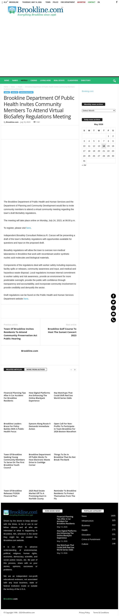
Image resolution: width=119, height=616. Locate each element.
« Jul (84, 165)
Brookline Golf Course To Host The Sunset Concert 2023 (62, 332)
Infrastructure (26, 92)
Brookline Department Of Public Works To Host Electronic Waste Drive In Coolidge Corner (40, 459)
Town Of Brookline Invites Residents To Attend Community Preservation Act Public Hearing (20, 333)
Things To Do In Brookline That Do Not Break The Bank (65, 457)
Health (20, 87)
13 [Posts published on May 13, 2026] (99, 146)
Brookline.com (12, 122)
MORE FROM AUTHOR (35, 369)
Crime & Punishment (91, 539)
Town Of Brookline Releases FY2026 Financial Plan (13, 493)
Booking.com (87, 91)
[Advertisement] (59, 53)
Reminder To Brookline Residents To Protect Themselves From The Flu (65, 494)
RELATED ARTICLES (14, 369)
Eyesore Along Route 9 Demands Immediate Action (39, 426)
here (28, 228)
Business (86, 525)
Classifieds (73, 80)
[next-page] (74, 369)
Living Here (45, 80)
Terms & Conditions (101, 612)
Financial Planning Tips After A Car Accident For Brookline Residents (15, 396)
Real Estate (59, 80)
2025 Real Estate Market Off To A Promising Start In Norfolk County (37, 494)
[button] (114, 81)
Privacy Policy (84, 612)
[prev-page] (71, 369)
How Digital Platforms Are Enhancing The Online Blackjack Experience (39, 396)
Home (6, 87)
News (6, 80)
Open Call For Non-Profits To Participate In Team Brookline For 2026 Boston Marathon (65, 427)
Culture (85, 544)
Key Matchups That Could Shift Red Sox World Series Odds (63, 395)
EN (99, 2)
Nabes (15, 80)
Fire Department (68, 2)
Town (48, 2)
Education (86, 535)
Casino (34, 80)
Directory (85, 80)
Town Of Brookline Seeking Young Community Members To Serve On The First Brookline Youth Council (14, 461)
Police (55, 2)
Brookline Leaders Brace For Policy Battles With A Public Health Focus (14, 427)
